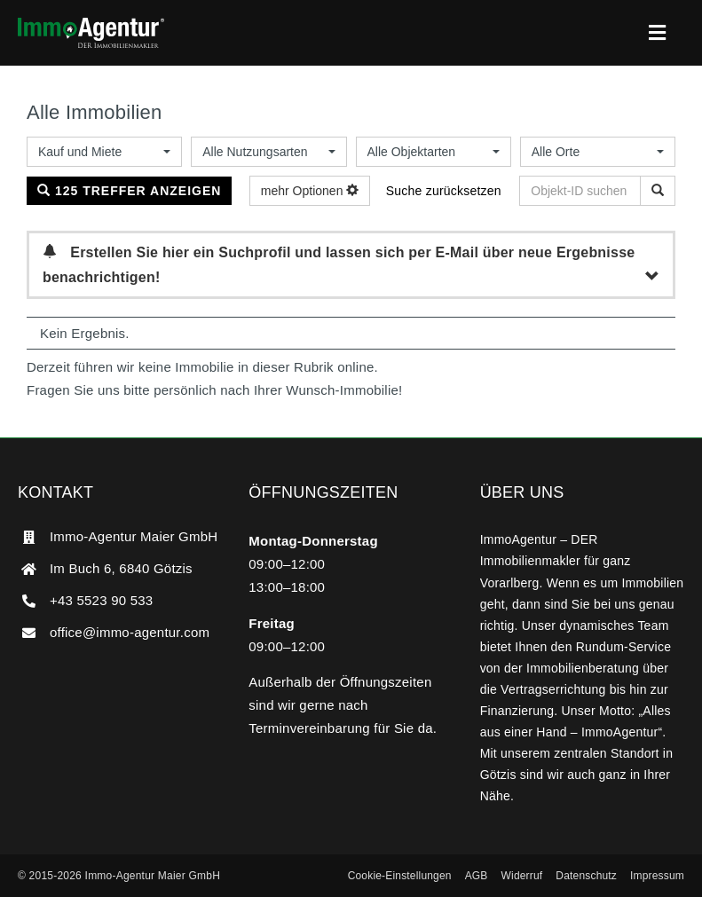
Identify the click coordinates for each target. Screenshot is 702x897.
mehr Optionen (310, 191)
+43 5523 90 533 (101, 600)
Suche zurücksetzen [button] (443, 191)
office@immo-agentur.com (129, 632)
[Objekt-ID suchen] (657, 191)
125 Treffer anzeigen (129, 191)
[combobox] (104, 152)
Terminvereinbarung (309, 728)
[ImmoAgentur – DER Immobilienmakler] (91, 24)
